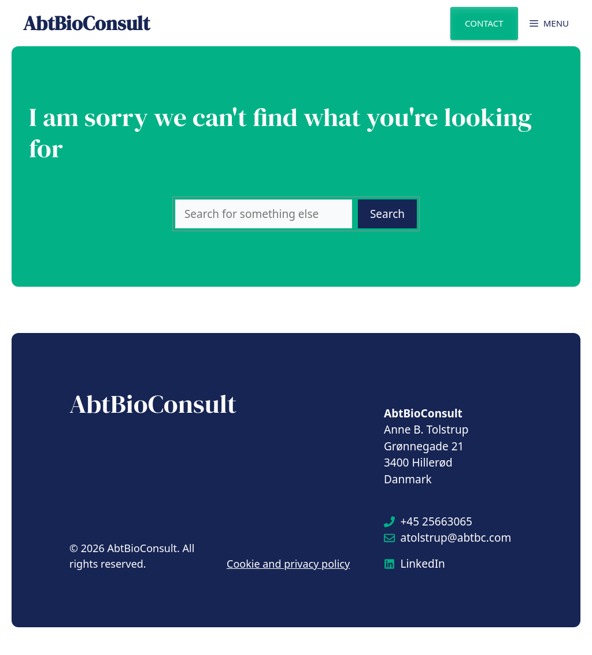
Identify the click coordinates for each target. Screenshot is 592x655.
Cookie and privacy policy (288, 564)
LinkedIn (423, 563)
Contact (484, 23)
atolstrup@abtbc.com (456, 537)
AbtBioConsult (86, 23)
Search (387, 213)
